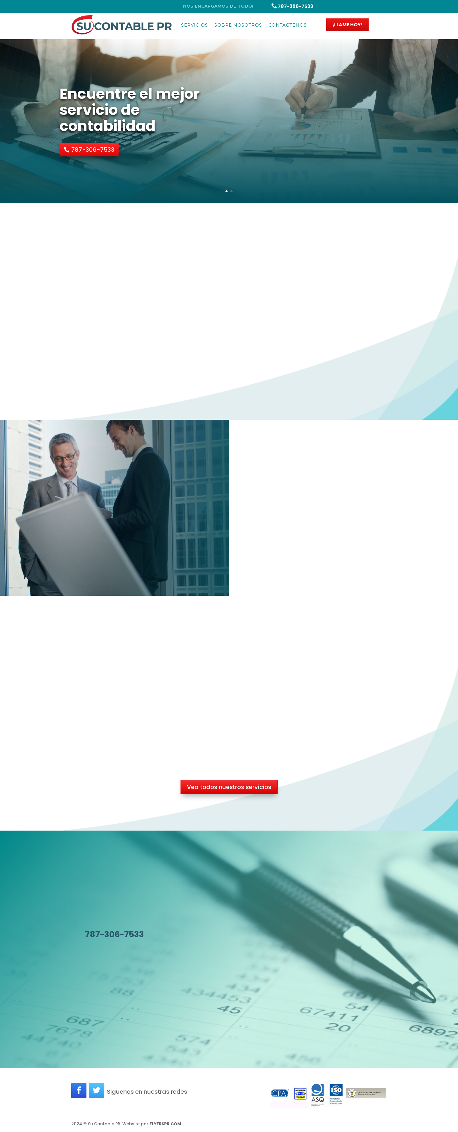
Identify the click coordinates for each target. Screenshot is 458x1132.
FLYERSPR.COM (165, 1124)
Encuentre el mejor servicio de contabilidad (130, 110)
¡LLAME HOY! (347, 24)
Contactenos (287, 25)
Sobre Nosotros (238, 25)
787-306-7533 (292, 6)
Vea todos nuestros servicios (229, 787)
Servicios (194, 25)
